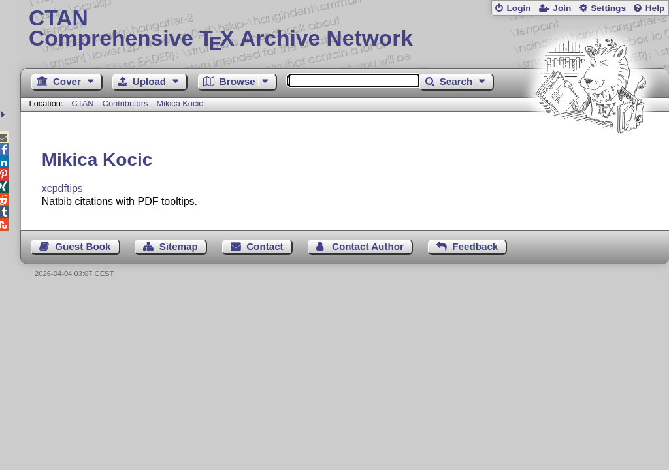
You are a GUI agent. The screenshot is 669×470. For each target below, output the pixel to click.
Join (562, 8)
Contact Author (368, 246)
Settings (608, 8)
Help (655, 8)
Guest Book (82, 246)
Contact (265, 246)
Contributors (125, 103)
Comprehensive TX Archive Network (345, 29)
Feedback (475, 246)
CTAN (83, 103)
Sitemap (178, 246)
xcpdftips (62, 188)
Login (518, 8)
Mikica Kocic (180, 103)
